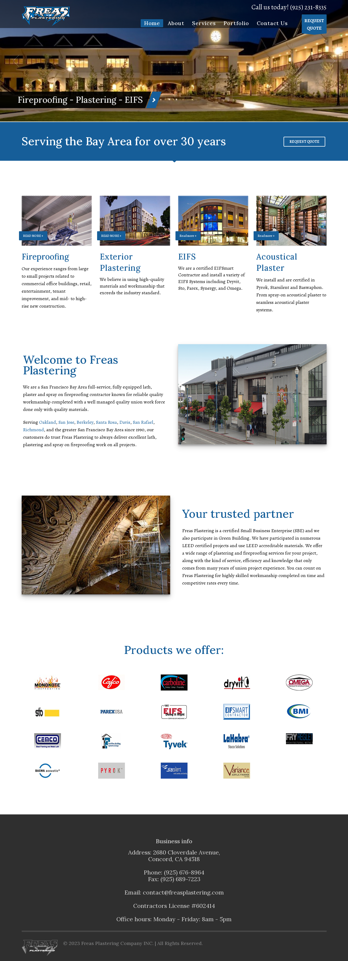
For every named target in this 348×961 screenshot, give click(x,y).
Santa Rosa (106, 422)
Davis (124, 422)
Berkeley (85, 422)
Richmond (33, 429)
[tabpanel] (174, 60)
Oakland (47, 422)
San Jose (66, 422)
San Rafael (143, 422)
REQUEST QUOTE (304, 141)
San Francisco (91, 429)
